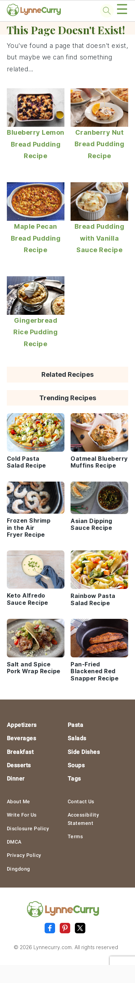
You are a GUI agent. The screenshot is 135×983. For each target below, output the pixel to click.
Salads (77, 738)
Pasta (76, 724)
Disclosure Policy (28, 828)
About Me (18, 801)
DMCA (14, 842)
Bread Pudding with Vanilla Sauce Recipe (100, 238)
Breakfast (20, 752)
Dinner (16, 778)
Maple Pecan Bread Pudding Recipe (36, 238)
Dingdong (18, 869)
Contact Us (81, 801)
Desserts (19, 765)
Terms (75, 836)
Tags (74, 778)
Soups (76, 765)
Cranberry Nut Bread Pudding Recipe (100, 144)
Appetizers (22, 724)
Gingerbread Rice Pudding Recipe (35, 332)
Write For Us (22, 815)
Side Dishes (84, 752)
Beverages (21, 738)
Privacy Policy (24, 855)
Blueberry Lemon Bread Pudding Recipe (35, 144)
